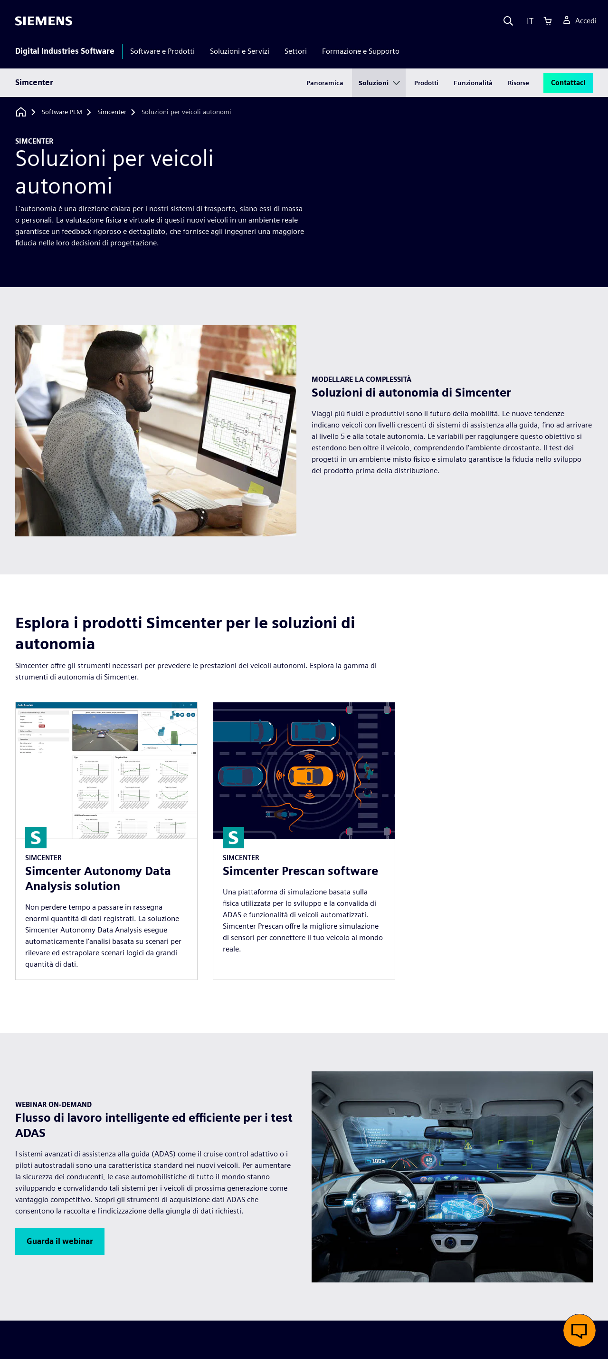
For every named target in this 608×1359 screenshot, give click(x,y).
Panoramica (324, 83)
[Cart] (547, 20)
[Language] (528, 21)
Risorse (518, 83)
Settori (296, 51)
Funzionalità (473, 83)
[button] (59, 1241)
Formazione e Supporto (360, 51)
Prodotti (426, 83)
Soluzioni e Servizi (239, 51)
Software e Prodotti (162, 51)
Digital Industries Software (64, 51)
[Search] (508, 20)
